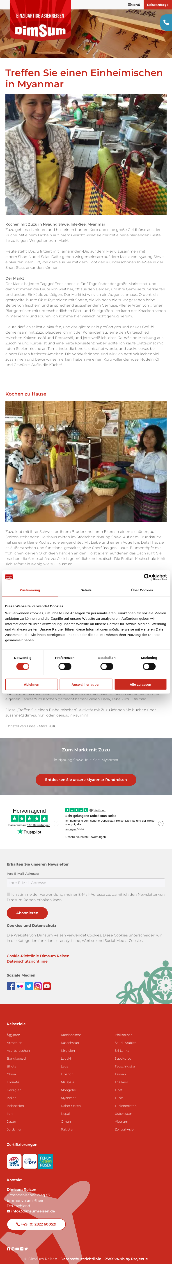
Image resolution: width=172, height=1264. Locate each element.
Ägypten (13, 1028)
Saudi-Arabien (126, 1036)
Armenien (14, 1036)
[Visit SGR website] (15, 1153)
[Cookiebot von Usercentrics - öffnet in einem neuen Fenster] (147, 577)
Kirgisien (68, 1044)
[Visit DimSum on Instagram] (13, 1242)
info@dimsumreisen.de (31, 1204)
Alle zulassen (140, 684)
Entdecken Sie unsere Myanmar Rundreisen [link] (86, 773)
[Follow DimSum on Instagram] (38, 979)
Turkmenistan (126, 1099)
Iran (10, 1107)
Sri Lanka (122, 1044)
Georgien (14, 1083)
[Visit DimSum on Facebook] (11, 979)
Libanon (67, 1067)
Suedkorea (123, 1052)
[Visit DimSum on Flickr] (22, 1242)
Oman (66, 1115)
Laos (64, 1060)
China (11, 1067)
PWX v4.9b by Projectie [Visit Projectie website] (126, 1252)
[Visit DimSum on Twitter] (26, 1242)
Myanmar (68, 1091)
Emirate (13, 1075)
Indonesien (15, 1099)
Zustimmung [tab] (30, 590)
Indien (11, 1091)
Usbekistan (123, 1107)
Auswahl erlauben (85, 684)
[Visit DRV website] (30, 1153)
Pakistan (67, 1123)
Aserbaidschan (18, 1044)
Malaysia (67, 1075)
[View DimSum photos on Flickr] (20, 979)
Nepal (65, 1107)
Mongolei (68, 1083)
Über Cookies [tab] (142, 590)
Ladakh (66, 1052)
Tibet (119, 1083)
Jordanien (14, 1123)
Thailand (121, 1075)
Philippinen (124, 1028)
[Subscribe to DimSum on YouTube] (47, 979)
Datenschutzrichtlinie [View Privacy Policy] (80, 1252)
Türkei (119, 1091)
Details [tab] (86, 590)
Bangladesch (17, 1052)
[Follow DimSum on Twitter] (29, 979)
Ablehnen (31, 684)
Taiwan (120, 1067)
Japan (11, 1115)
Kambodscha (71, 1028)
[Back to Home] (40, 20)
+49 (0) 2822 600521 (36, 1217)
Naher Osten (71, 1099)
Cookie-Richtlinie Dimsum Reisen (38, 949)
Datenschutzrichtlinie (27, 954)
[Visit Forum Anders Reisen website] (45, 1153)
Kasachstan (70, 1036)
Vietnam (121, 1115)
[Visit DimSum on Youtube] (17, 1242)
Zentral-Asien (125, 1123)
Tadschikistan (125, 1060)
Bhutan (12, 1060)
